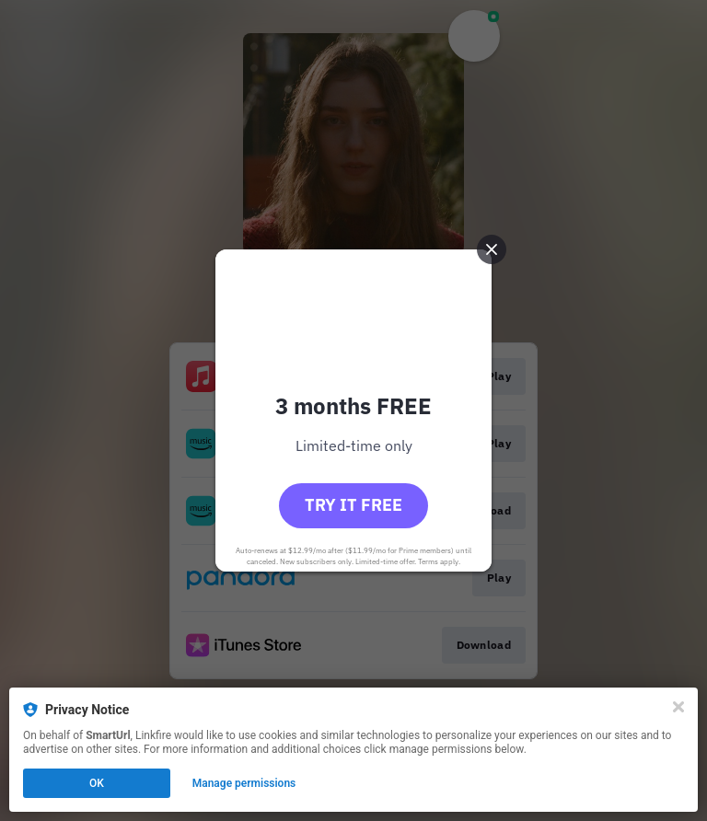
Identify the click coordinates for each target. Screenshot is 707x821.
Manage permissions (244, 783)
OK (96, 783)
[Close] (678, 707)
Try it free (353, 504)
